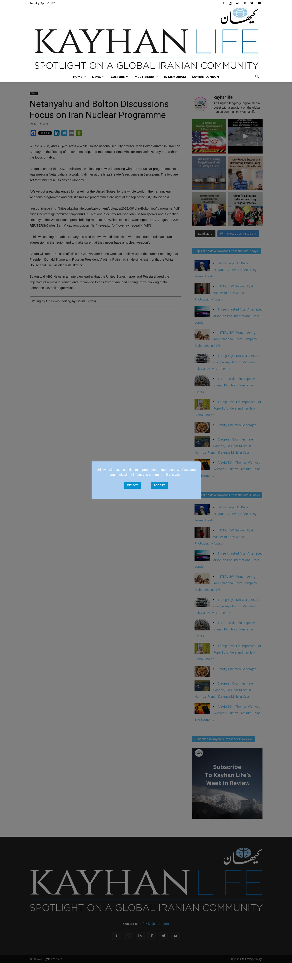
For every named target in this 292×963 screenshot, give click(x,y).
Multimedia (146, 77)
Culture (119, 77)
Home (79, 77)
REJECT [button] (132, 485)
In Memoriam (175, 77)
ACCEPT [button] (159, 485)
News (98, 77)
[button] (257, 77)
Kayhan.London (205, 77)
